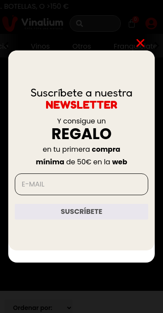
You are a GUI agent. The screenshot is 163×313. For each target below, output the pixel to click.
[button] (140, 43)
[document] (81, 156)
